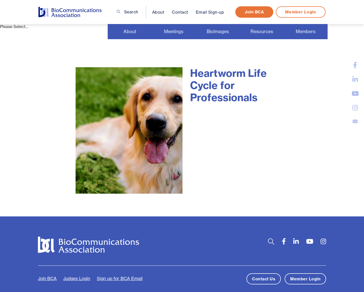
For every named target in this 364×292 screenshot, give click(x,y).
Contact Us (263, 278)
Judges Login (76, 278)
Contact (180, 12)
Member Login (300, 11)
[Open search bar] (271, 241)
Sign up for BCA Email (120, 278)
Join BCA (254, 11)
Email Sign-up (210, 12)
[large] (355, 65)
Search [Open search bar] (127, 11)
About (158, 12)
